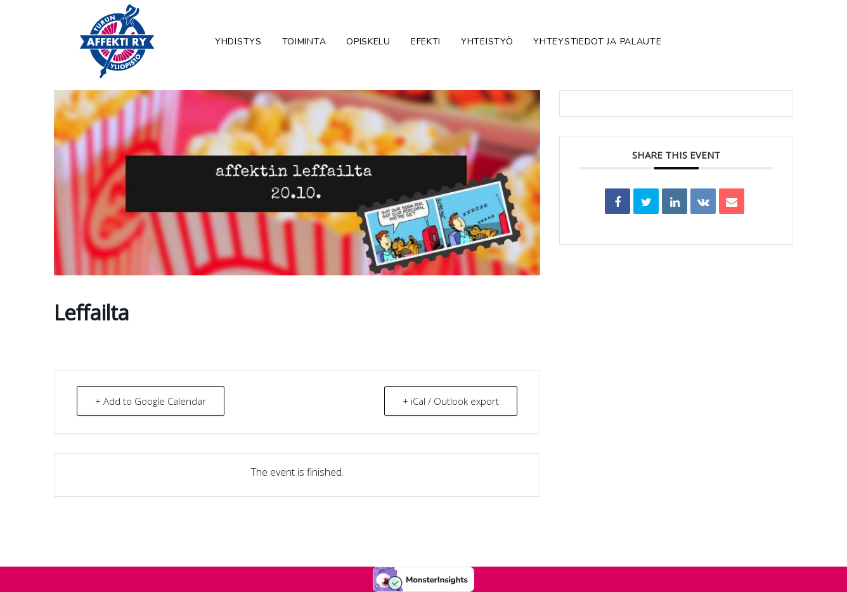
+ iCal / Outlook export (451, 401)
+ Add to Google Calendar (150, 401)
